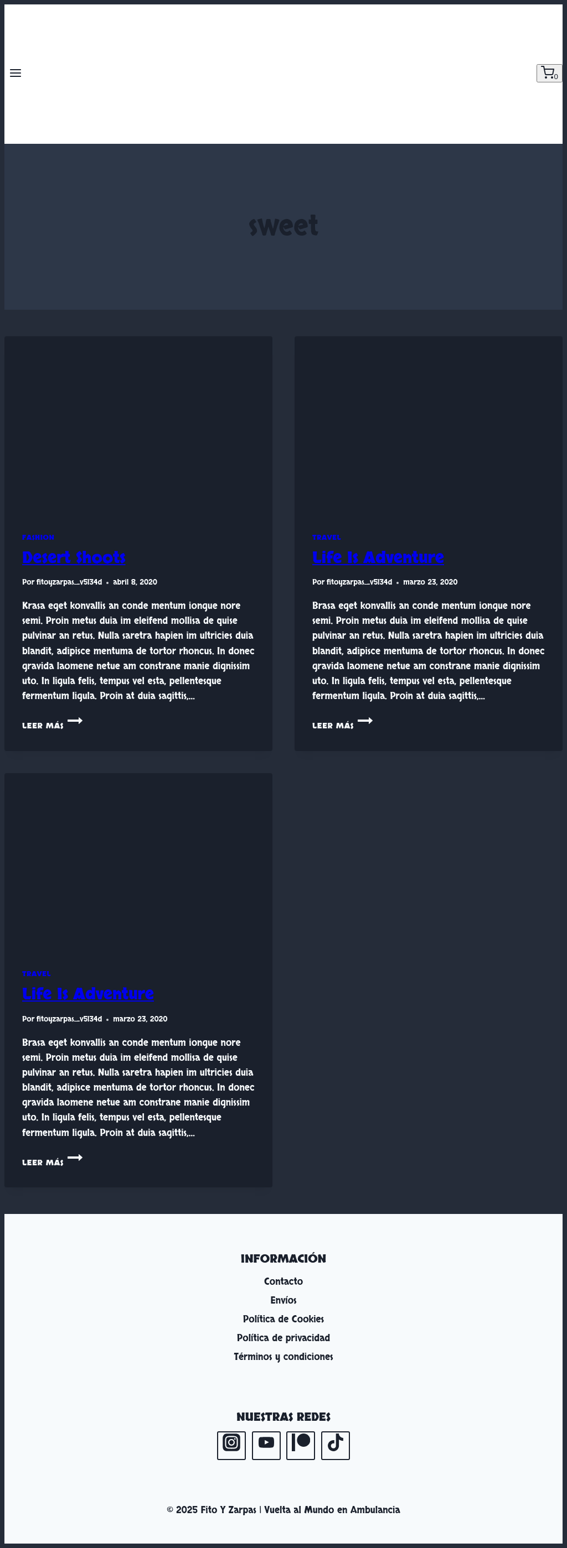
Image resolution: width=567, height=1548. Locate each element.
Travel (326, 537)
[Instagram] (231, 1445)
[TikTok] (335, 1445)
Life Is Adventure (378, 558)
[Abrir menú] (15, 74)
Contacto (283, 1281)
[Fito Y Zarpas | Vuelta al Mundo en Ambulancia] (283, 74)
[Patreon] (300, 1445)
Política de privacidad (283, 1338)
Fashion (38, 537)
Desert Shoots (74, 558)
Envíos (283, 1300)
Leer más (52, 726)
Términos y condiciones (283, 1357)
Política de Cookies (283, 1319)
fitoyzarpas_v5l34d (69, 582)
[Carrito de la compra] (550, 73)
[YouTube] (266, 1445)
